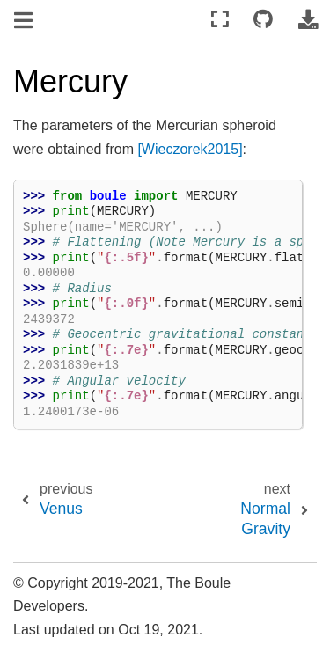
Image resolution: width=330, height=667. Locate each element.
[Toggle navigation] (24, 21)
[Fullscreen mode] (220, 20)
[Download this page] (308, 20)
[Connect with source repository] (263, 20)
